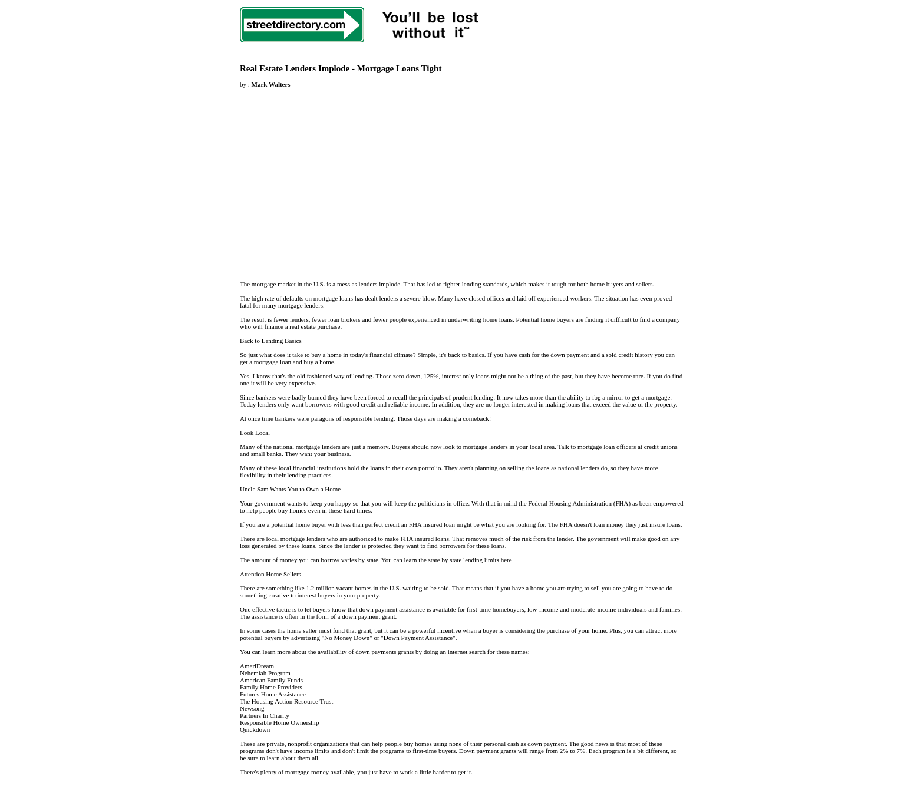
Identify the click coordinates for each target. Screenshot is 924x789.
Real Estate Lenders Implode (294, 68)
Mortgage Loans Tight (399, 68)
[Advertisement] (339, 177)
